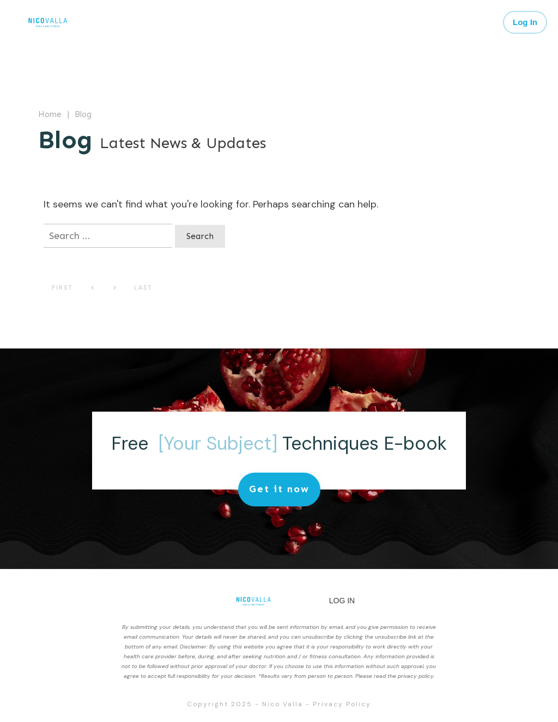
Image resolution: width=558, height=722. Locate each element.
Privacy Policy (342, 704)
